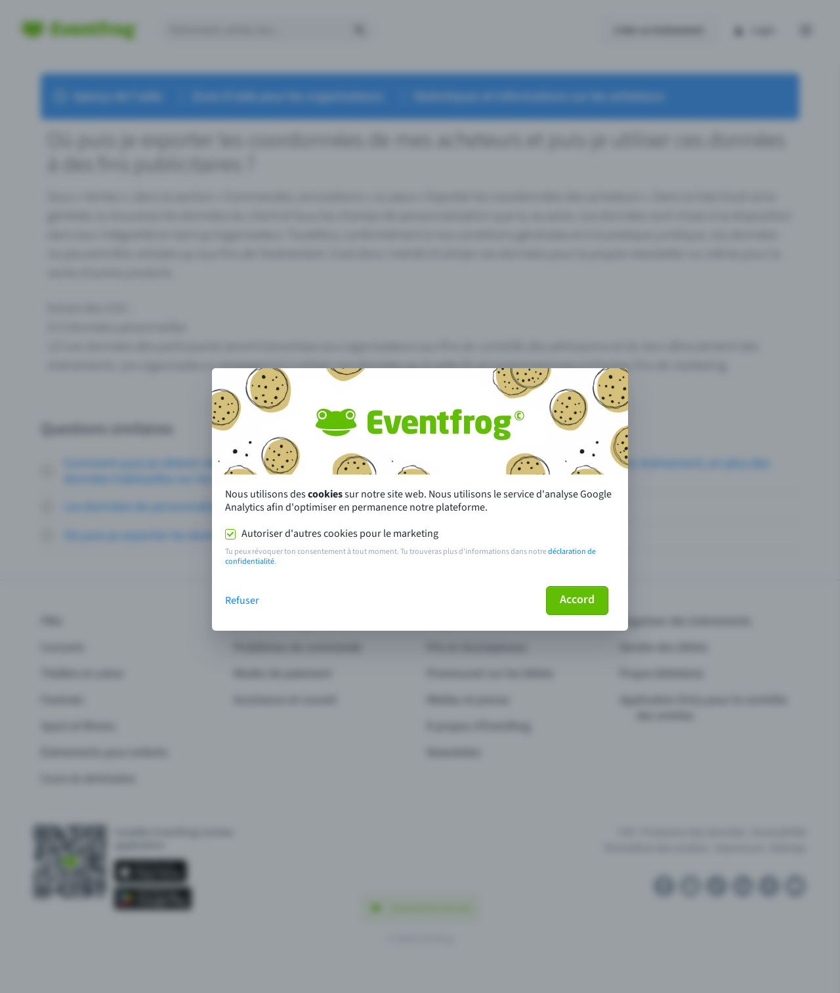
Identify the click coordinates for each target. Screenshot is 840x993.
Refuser (242, 600)
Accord (577, 599)
